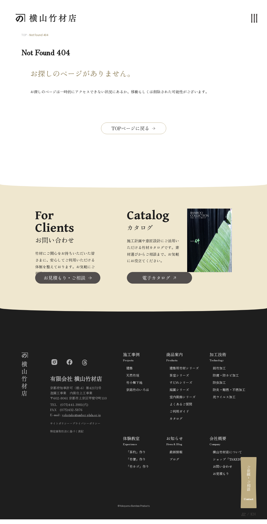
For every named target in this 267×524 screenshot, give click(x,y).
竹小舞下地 (134, 383)
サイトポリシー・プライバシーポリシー (75, 425)
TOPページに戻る (130, 128)
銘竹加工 (219, 369)
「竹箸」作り (136, 460)
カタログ (176, 420)
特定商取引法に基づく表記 (67, 432)
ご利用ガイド (179, 412)
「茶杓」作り (136, 453)
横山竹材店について (227, 453)
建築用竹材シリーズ (184, 369)
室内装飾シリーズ (182, 398)
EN (253, 514)
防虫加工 (219, 383)
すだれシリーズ (180, 383)
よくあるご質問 (180, 405)
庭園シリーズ (179, 391)
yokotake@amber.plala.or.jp (81, 416)
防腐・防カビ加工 (226, 376)
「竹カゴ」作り (137, 467)
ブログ (174, 460)
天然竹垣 (132, 376)
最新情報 (176, 453)
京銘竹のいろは (137, 391)
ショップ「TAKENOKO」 (232, 460)
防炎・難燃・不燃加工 (229, 391)
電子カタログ (156, 279)
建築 (129, 369)
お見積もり (221, 475)
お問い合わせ (222, 467)
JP (243, 514)
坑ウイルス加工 (224, 398)
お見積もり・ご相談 (64, 279)
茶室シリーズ (179, 376)
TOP (24, 35)
